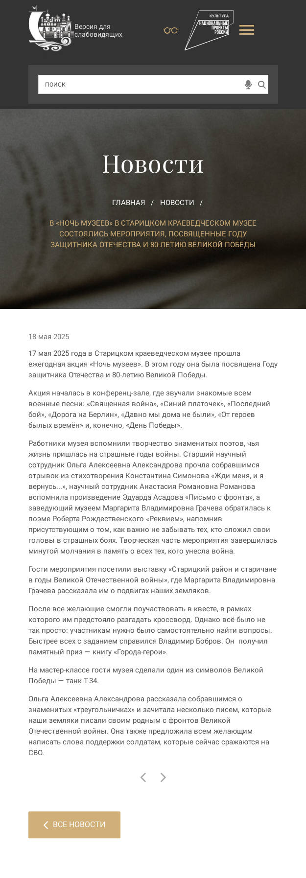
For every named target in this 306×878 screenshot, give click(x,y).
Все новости (74, 824)
